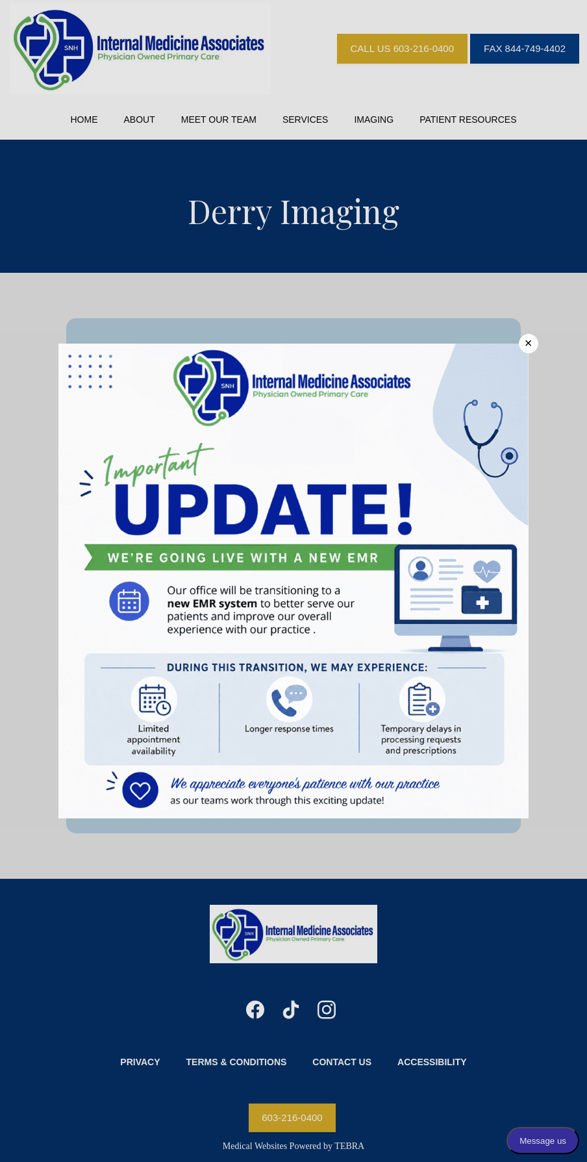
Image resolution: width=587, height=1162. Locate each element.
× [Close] (528, 343)
